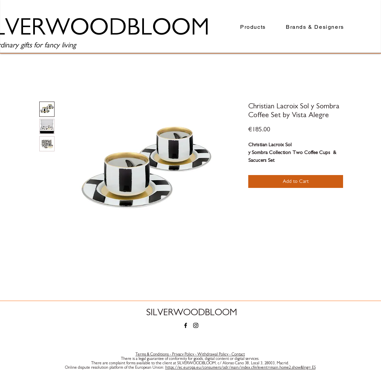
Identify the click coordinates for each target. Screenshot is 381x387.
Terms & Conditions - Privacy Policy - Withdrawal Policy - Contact (190, 354)
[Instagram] (195, 325)
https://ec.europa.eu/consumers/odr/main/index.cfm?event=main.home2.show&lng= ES (240, 367)
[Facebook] (185, 325)
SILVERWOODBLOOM (191, 312)
